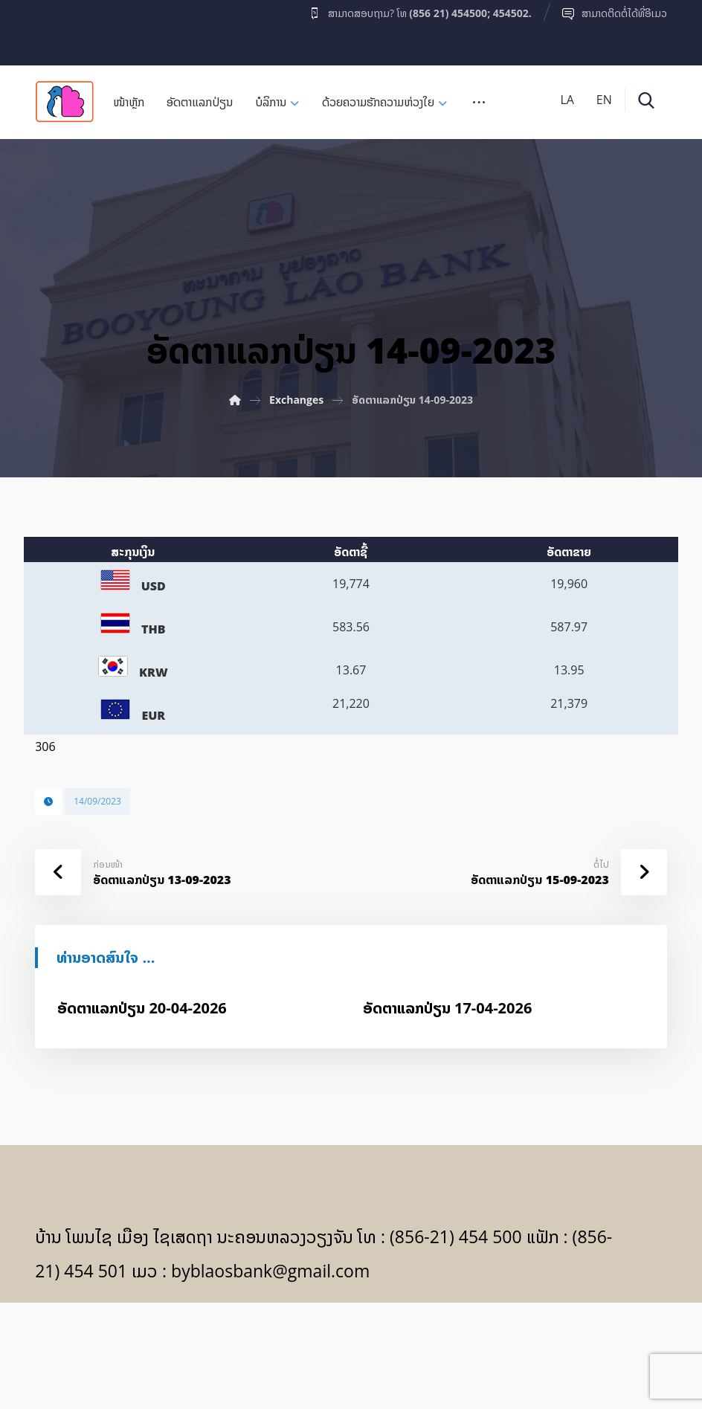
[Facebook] (64, 29)
